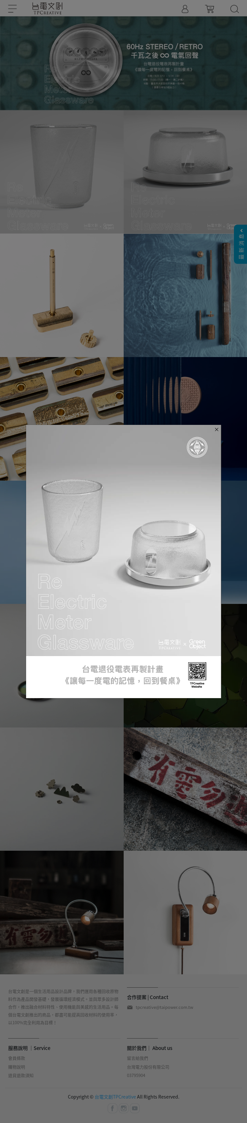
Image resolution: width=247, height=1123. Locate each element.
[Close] (216, 429)
